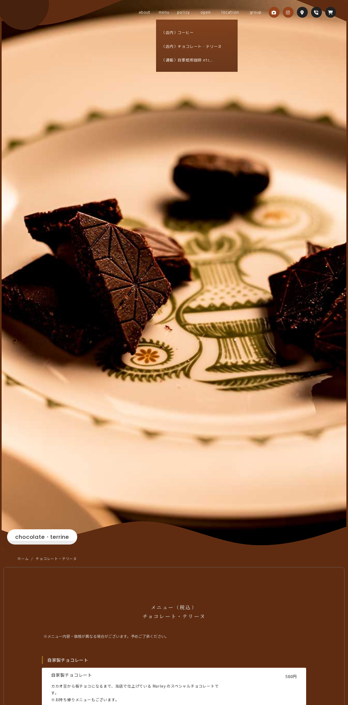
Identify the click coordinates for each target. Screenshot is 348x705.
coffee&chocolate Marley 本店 (38, 18)
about (165, 12)
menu (181, 12)
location (234, 12)
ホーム (23, 558)
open (215, 12)
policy (198, 12)
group (254, 12)
